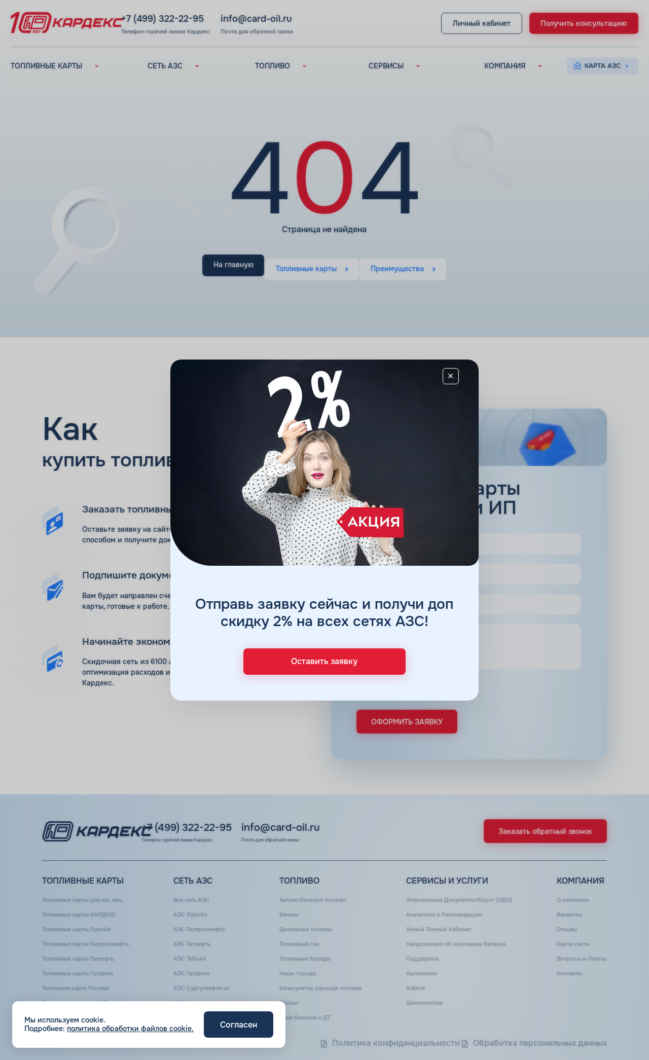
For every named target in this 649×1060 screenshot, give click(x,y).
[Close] (457, 382)
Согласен (238, 1024)
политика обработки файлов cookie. (130, 1028)
